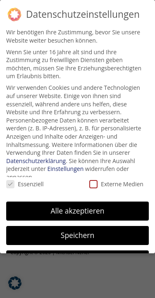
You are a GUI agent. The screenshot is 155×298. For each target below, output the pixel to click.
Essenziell (25, 184)
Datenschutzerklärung (36, 160)
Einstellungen (66, 169)
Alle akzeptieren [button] (77, 211)
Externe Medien (116, 184)
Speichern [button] (77, 235)
